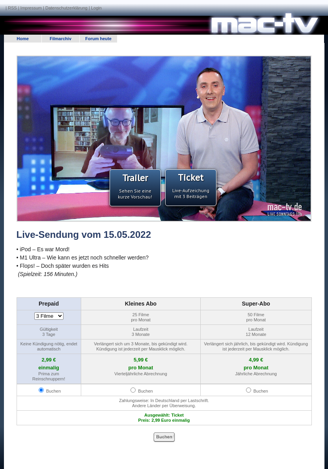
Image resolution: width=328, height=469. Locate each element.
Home (23, 38)
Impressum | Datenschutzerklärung (54, 8)
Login (96, 8)
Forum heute (98, 38)
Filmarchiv (60, 38)
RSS (12, 8)
